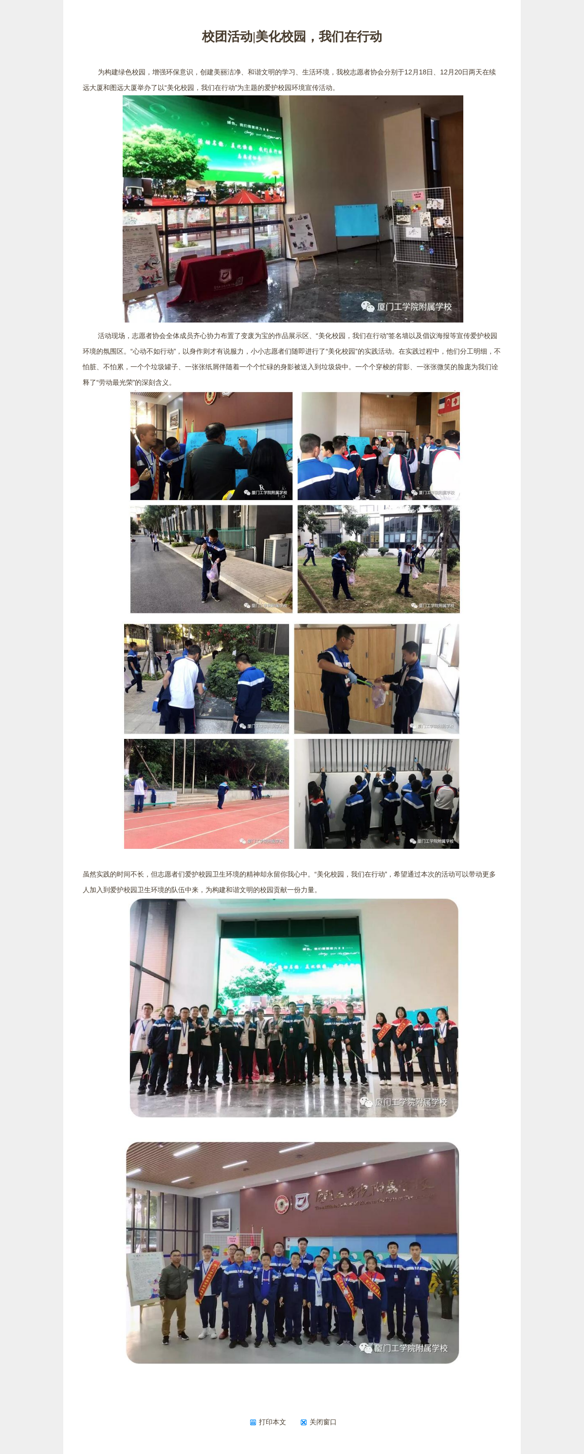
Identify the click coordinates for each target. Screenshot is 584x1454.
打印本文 (268, 1422)
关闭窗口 (318, 1422)
